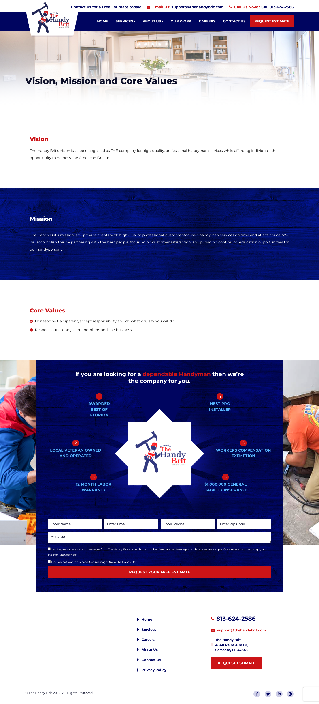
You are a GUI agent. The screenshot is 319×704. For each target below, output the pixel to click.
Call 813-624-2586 (277, 7)
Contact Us (234, 21)
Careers (207, 21)
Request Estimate (271, 21)
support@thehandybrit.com (197, 7)
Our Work (181, 21)
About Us (153, 21)
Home (102, 21)
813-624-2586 (236, 618)
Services (125, 21)
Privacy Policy (154, 670)
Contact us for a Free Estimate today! (106, 7)
